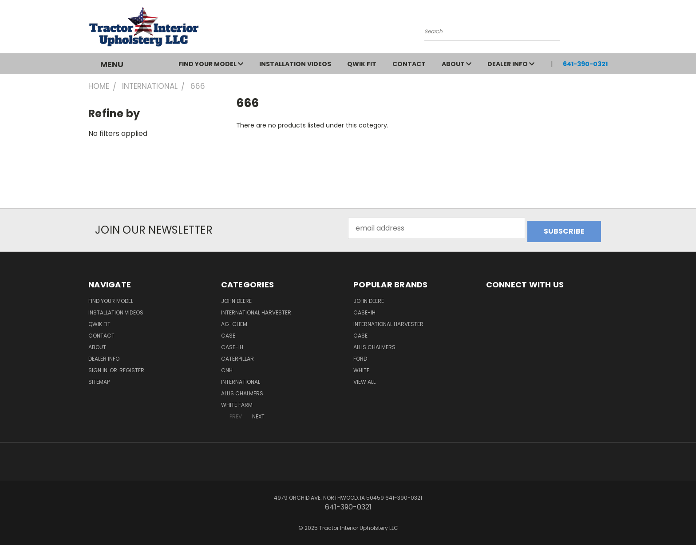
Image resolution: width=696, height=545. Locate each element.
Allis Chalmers (242, 390)
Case (228, 332)
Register (131, 367)
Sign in (98, 367)
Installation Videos (295, 64)
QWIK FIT (361, 64)
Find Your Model (210, 64)
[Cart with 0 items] (605, 28)
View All (364, 378)
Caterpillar (237, 355)
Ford (360, 355)
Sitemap (99, 378)
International (240, 378)
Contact (409, 64)
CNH (227, 367)
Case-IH (232, 344)
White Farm (237, 402)
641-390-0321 (585, 64)
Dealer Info (510, 64)
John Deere (236, 298)
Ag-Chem (234, 321)
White (361, 367)
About (456, 64)
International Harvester (256, 309)
